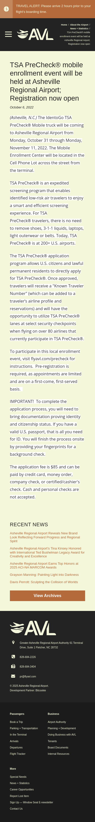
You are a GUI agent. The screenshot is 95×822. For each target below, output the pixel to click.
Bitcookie (40, 690)
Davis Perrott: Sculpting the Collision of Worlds (44, 582)
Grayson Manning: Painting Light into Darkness (44, 575)
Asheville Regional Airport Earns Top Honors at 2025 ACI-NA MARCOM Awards (44, 565)
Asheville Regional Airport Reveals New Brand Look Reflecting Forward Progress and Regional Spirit (45, 537)
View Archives (47, 595)
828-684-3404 (28, 666)
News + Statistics (79, 28)
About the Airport (79, 25)
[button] (8, 36)
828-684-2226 (28, 657)
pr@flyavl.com (28, 676)
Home (64, 25)
